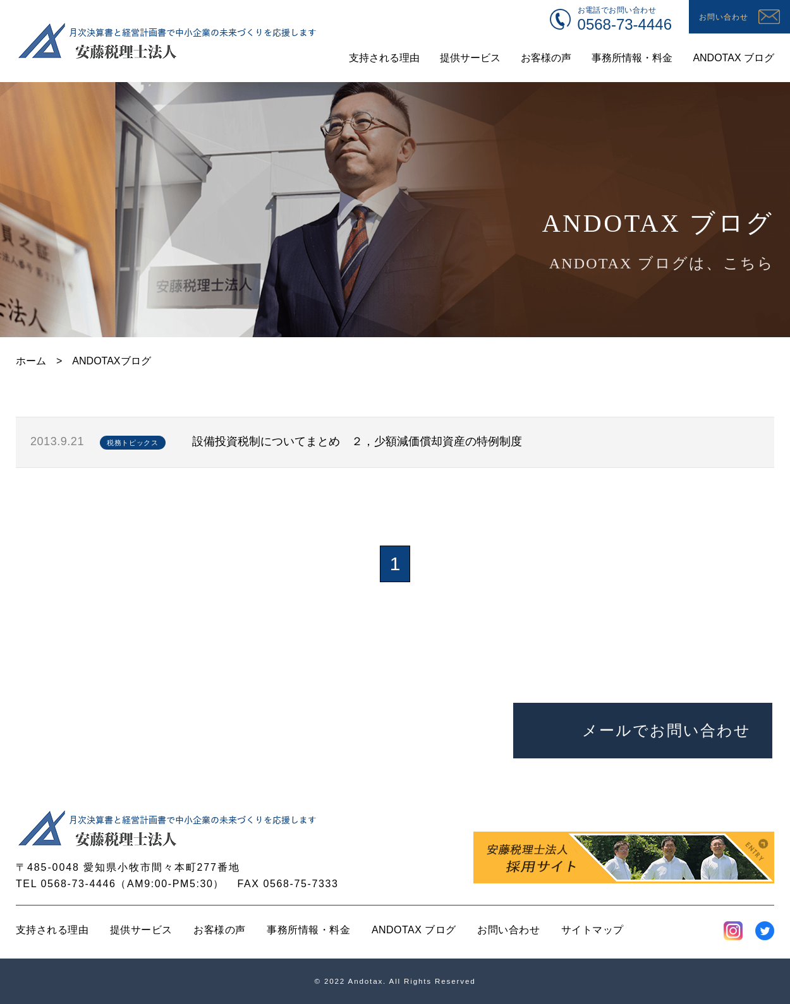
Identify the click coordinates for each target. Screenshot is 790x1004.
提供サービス (141, 929)
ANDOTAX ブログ (414, 929)
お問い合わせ (508, 929)
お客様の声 (219, 929)
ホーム (31, 361)
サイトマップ (592, 929)
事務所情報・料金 (308, 929)
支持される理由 (52, 929)
